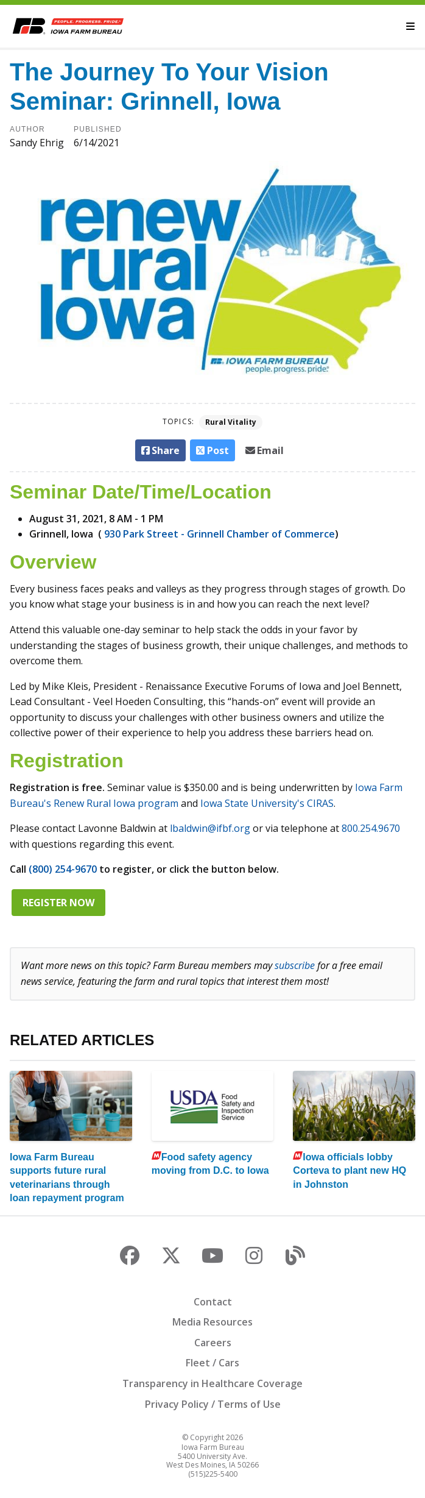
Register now (58, 902)
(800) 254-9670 (63, 869)
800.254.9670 (371, 828)
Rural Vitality (230, 422)
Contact (213, 1301)
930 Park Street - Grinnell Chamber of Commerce (219, 534)
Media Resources (212, 1322)
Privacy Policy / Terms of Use (213, 1404)
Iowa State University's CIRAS (267, 803)
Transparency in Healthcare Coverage (212, 1383)
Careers (212, 1342)
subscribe (295, 965)
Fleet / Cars (212, 1362)
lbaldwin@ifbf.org (210, 828)
